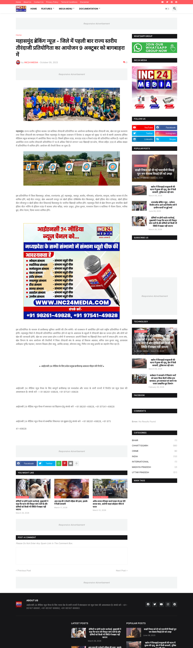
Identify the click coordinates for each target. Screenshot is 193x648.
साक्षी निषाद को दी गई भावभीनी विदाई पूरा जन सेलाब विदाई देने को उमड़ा (160, 630)
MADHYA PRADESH (154, 467)
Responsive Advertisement (96, 23)
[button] (167, 8)
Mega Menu (65, 8)
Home (18, 2)
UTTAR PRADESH (154, 472)
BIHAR (154, 440)
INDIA (154, 456)
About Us (27, 2)
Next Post (121, 570)
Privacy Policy (52, 2)
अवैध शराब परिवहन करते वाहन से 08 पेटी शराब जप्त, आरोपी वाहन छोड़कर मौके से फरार (109, 504)
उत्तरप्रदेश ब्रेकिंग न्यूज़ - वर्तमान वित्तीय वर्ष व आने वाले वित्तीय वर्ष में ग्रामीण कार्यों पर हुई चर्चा (163, 205)
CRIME (154, 451)
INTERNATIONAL (154, 461)
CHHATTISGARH (154, 445)
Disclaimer (84, 2)
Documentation (88, 8)
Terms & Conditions (69, 2)
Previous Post (24, 570)
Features (46, 8)
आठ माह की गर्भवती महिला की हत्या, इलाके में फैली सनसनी (70, 502)
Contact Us (38, 2)
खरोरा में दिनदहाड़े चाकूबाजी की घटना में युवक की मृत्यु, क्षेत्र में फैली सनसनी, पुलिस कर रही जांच (163, 189)
